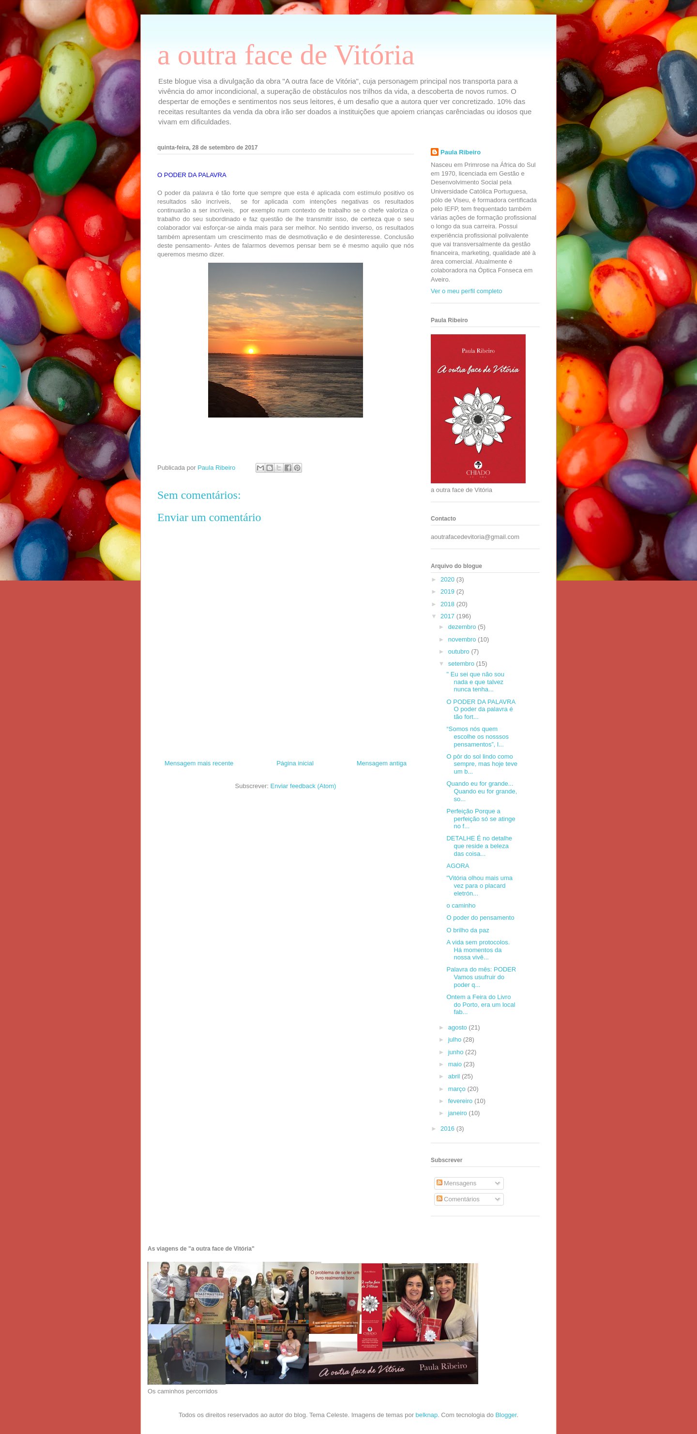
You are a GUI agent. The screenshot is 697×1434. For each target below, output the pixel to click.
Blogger (505, 1415)
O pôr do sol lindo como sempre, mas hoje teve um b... (481, 764)
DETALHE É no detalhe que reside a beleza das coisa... (479, 846)
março (458, 1088)
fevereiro (461, 1101)
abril (455, 1076)
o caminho (460, 905)
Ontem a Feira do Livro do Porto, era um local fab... (480, 1004)
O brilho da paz (467, 930)
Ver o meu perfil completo (466, 291)
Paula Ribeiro (460, 152)
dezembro (463, 626)
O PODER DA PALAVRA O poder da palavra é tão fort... (480, 709)
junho (456, 1052)
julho (455, 1039)
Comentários (458, 1199)
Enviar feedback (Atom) (303, 786)
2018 (448, 604)
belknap (427, 1415)
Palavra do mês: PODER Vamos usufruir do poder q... (481, 977)
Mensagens (457, 1183)
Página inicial (295, 763)
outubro (459, 651)
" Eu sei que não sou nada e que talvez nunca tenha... (475, 682)
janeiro (458, 1113)
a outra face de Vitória (286, 55)
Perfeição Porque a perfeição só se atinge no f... (480, 818)
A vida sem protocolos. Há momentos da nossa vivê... (478, 950)
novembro (463, 639)
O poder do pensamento (480, 917)
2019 (448, 591)
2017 (448, 616)
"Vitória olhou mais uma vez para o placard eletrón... (479, 885)
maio (456, 1064)
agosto (458, 1027)
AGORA (457, 865)
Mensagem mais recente (199, 763)
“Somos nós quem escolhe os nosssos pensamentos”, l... (477, 736)
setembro (462, 663)
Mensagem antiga (382, 763)
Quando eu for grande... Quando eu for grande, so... (481, 791)
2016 (448, 1128)
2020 (448, 579)
